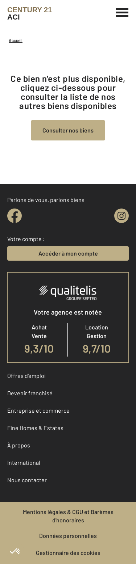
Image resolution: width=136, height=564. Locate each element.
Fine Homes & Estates (35, 427)
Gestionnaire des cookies (68, 552)
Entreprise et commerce (38, 410)
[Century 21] (29, 13)
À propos (18, 445)
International (23, 462)
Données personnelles (68, 535)
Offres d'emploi (26, 375)
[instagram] (121, 216)
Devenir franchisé (30, 393)
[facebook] (14, 216)
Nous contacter (27, 479)
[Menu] (122, 11)
